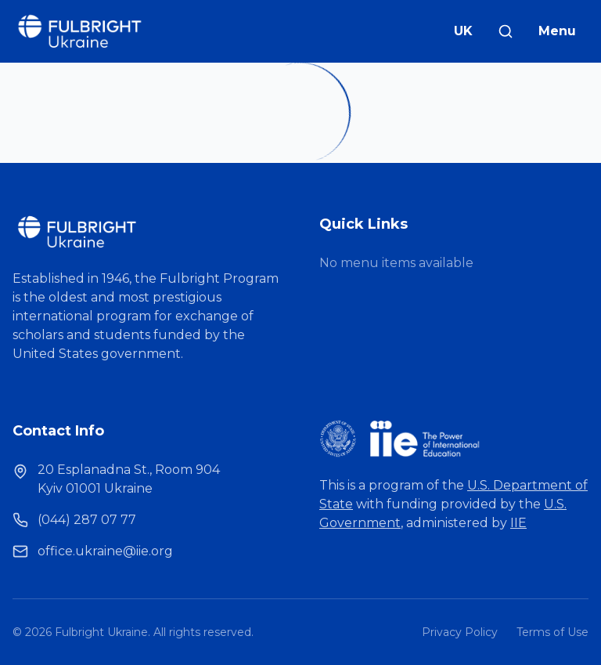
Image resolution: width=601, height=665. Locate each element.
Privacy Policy (460, 632)
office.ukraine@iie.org (105, 551)
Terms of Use (552, 632)
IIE (518, 522)
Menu (557, 30)
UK (463, 30)
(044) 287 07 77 (87, 519)
